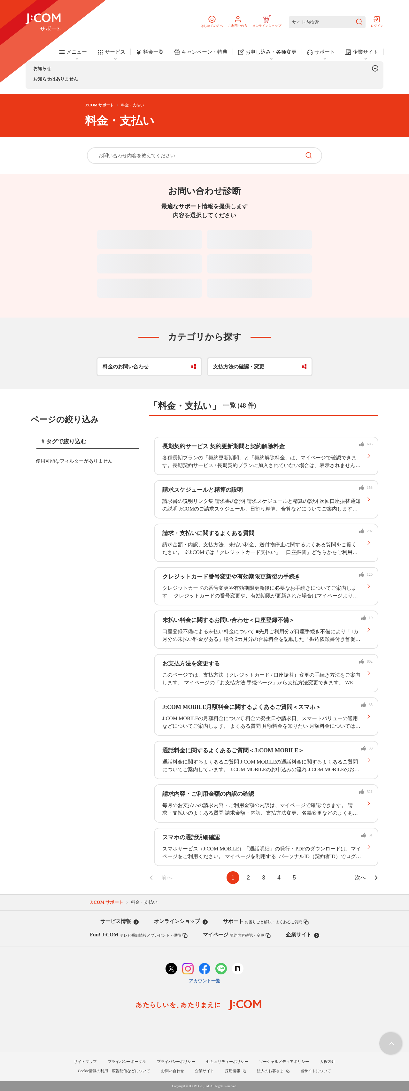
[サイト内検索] (327, 22)
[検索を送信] (359, 22)
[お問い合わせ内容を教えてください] (194, 155)
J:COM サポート (99, 105)
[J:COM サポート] (43, 22)
